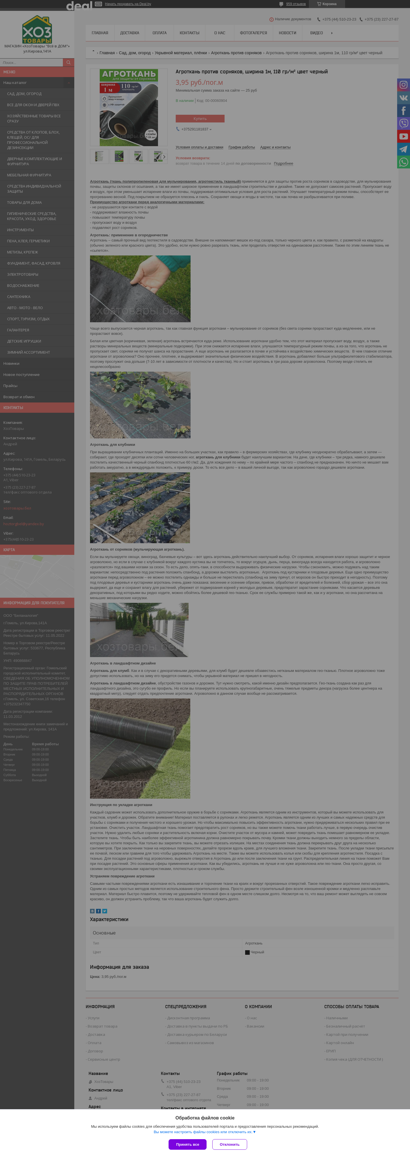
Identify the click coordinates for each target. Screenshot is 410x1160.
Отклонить (229, 1144)
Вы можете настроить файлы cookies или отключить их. (203, 1132)
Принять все (187, 1144)
